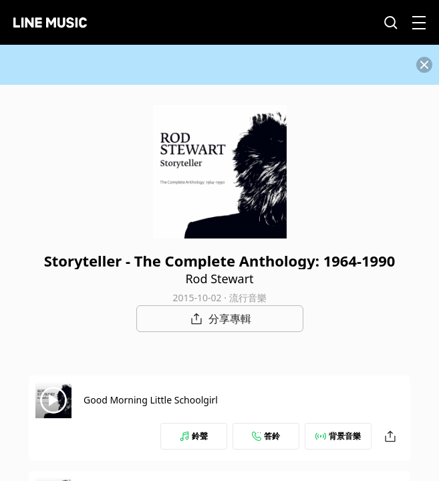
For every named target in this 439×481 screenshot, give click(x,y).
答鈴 (266, 436)
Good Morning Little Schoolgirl (151, 399)
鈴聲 (194, 436)
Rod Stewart (219, 279)
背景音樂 (338, 436)
